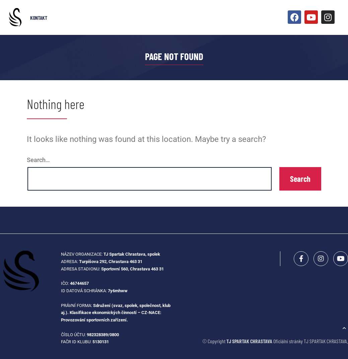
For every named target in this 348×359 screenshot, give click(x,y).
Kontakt (38, 17)
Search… (38, 159)
